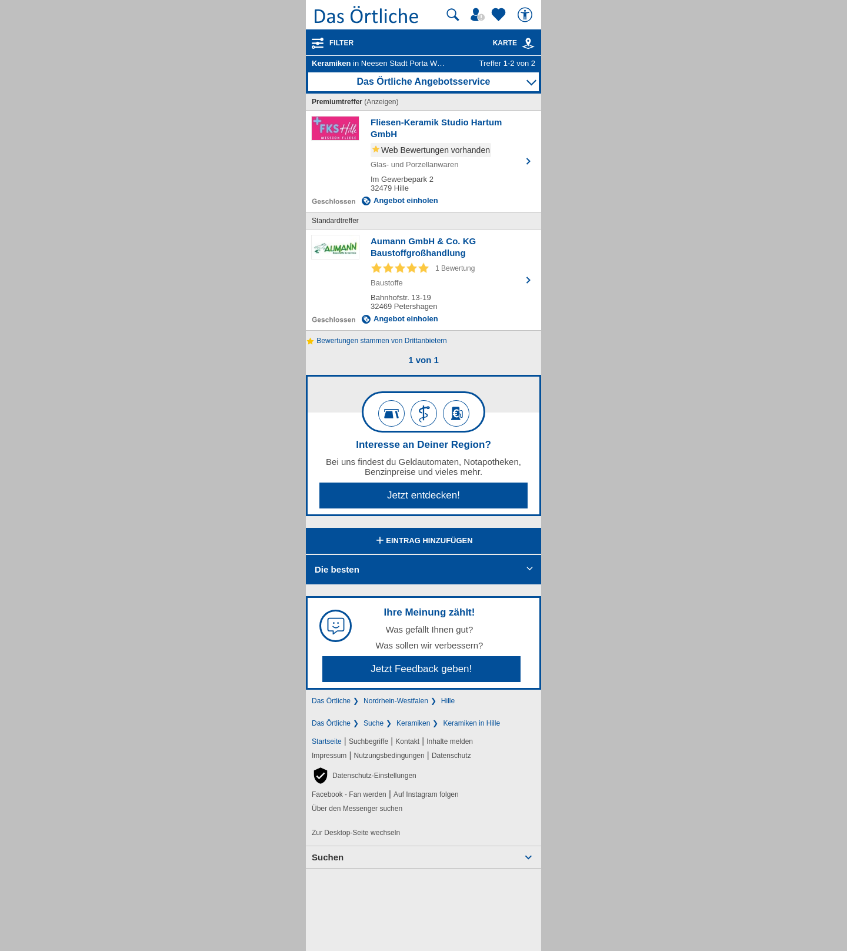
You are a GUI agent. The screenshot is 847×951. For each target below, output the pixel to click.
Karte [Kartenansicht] (514, 43)
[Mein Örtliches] (479, 15)
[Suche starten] (453, 15)
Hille (448, 701)
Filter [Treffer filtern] (341, 43)
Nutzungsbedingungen (389, 756)
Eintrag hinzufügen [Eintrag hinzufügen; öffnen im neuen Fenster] (423, 541)
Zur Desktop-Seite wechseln (356, 833)
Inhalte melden (449, 741)
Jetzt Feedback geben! (421, 668)
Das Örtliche (331, 701)
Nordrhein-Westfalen (396, 701)
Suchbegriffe (368, 741)
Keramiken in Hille (471, 723)
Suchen (328, 857)
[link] (528, 43)
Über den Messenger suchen (357, 808)
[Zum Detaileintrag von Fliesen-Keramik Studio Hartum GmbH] (423, 161)
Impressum (329, 756)
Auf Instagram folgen (426, 794)
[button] (364, 775)
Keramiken (413, 723)
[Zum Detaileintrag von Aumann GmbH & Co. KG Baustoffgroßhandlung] (423, 279)
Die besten (337, 569)
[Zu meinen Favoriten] (500, 15)
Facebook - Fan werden (349, 794)
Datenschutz (451, 756)
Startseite (327, 741)
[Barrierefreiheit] (526, 15)
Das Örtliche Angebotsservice (423, 82)
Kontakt (407, 741)
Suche (374, 723)
